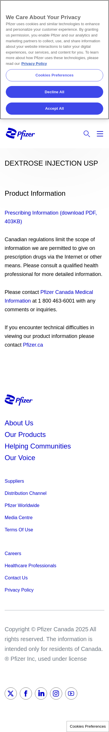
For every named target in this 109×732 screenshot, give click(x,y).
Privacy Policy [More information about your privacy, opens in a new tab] (34, 63)
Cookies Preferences (88, 726)
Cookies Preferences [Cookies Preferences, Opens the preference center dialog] (54, 75)
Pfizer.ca (33, 345)
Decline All (54, 92)
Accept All (54, 108)
